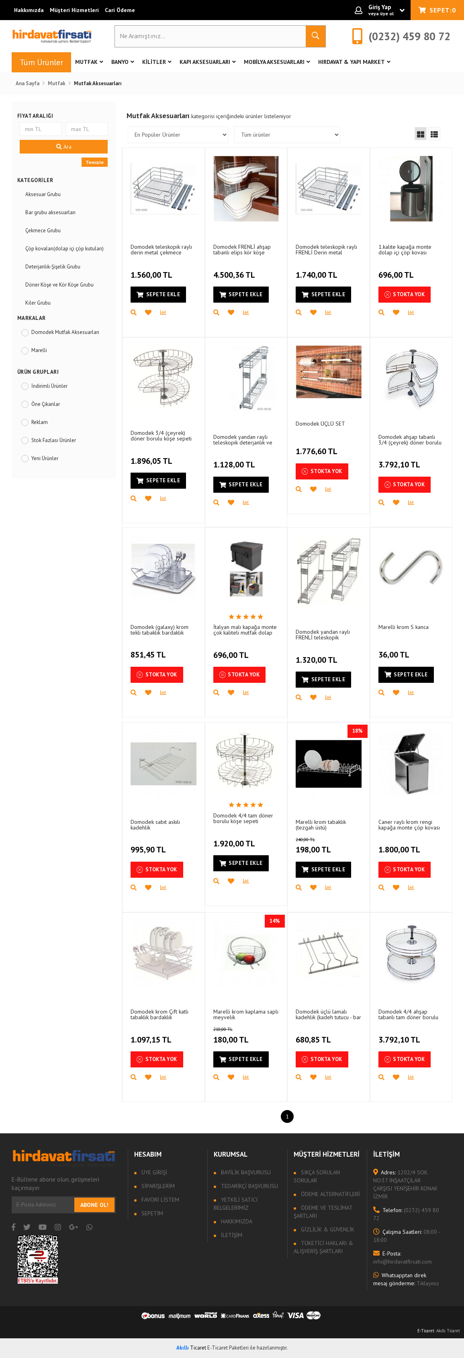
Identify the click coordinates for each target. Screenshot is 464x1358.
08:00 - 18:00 (406, 1235)
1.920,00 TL (235, 839)
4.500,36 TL (235, 270)
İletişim (230, 1235)
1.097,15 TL (152, 1035)
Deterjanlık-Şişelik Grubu (52, 266)
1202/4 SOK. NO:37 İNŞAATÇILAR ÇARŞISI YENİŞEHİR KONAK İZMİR (405, 1184)
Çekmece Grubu (43, 230)
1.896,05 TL (152, 456)
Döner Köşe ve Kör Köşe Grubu (59, 284)
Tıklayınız (406, 1279)
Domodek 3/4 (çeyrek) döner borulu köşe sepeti (161, 435)
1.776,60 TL (317, 447)
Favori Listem (159, 1199)
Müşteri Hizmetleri (74, 10)
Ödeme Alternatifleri (329, 1194)
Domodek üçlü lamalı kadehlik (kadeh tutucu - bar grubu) (328, 1014)
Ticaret (191, 1347)
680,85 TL (314, 1035)
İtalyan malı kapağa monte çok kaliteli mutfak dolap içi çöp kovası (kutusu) (245, 629)
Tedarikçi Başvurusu (248, 1186)
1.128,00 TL (235, 460)
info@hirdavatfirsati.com (402, 1257)
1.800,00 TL (400, 845)
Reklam (39, 422)
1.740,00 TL (317, 270)
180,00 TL (241, 1035)
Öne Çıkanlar (45, 404)
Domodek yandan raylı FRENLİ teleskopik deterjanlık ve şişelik (323, 634)
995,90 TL (149, 845)
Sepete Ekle (158, 294)
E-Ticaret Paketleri (228, 1347)
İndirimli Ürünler (49, 386)
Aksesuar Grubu (43, 194)
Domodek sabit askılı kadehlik (155, 824)
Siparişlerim (157, 1186)
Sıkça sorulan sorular (317, 1176)
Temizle (95, 162)
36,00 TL (394, 650)
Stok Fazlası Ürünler (53, 440)
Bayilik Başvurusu (245, 1172)
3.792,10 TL (400, 460)
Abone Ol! (94, 1204)
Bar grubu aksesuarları (50, 212)
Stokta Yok (404, 295)
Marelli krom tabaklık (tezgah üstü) (321, 824)
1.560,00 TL (152, 270)
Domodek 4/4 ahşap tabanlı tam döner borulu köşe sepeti (408, 1014)
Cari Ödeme (120, 10)
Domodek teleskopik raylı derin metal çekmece (161, 249)
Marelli (39, 350)
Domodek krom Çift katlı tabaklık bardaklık (159, 1014)
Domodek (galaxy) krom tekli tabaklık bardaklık (159, 629)
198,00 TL (324, 846)
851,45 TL (149, 650)
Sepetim (151, 1213)
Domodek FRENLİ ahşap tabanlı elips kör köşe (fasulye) (242, 249)
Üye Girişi (153, 1172)
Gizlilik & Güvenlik (326, 1229)
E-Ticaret (425, 1330)
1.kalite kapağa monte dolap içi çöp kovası (404, 249)
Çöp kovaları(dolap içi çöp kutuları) (64, 248)
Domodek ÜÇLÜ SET (320, 423)
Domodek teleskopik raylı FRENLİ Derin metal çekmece (326, 249)
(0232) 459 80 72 (406, 1214)
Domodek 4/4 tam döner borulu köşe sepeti (243, 818)
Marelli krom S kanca (403, 627)
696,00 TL (397, 270)
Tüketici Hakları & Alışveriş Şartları (323, 1247)
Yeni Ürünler (44, 458)
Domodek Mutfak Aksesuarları (65, 332)
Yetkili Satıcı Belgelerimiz (236, 1203)
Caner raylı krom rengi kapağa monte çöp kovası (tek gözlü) (409, 824)
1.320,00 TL (317, 655)
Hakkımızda (29, 10)
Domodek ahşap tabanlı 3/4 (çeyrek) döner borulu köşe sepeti (410, 439)
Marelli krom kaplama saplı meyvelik (245, 1014)
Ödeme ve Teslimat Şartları (323, 1211)
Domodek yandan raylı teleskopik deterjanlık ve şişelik (242, 439)
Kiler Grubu (38, 302)
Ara (64, 146)
